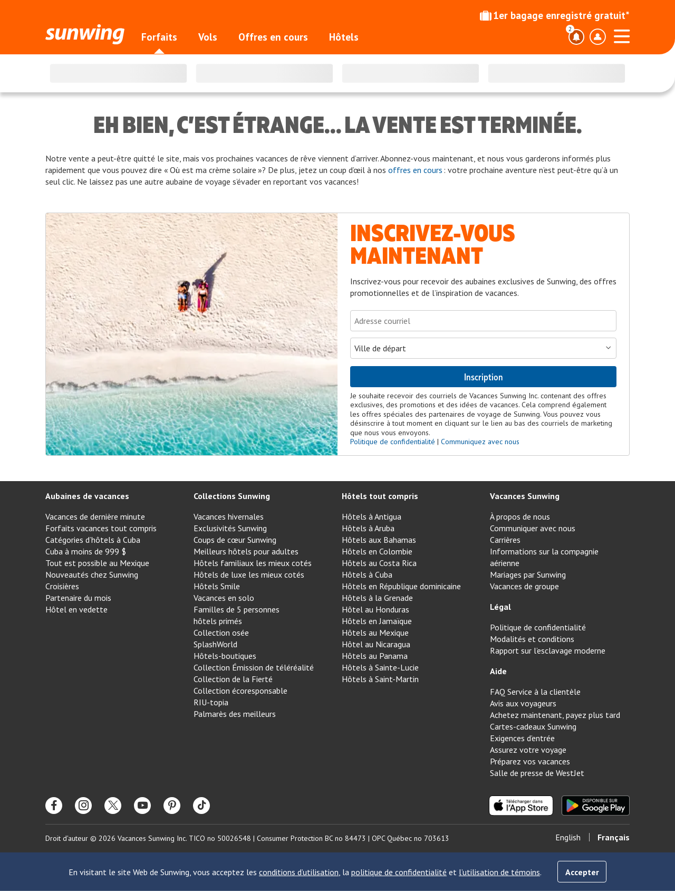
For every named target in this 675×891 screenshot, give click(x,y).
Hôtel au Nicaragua (376, 644)
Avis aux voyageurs (523, 703)
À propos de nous (520, 516)
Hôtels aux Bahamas (379, 539)
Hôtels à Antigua (371, 516)
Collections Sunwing (232, 496)
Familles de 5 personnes (236, 609)
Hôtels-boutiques (225, 655)
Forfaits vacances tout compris (101, 528)
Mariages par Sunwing (528, 574)
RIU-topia (211, 702)
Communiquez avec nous (480, 441)
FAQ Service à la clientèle (535, 691)
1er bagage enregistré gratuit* (555, 15)
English (568, 837)
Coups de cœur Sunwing (235, 539)
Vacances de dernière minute (95, 516)
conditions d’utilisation (299, 872)
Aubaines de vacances (87, 496)
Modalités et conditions (532, 639)
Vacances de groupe (524, 586)
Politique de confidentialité (392, 441)
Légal (500, 606)
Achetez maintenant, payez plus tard (555, 715)
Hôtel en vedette (76, 609)
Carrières (505, 539)
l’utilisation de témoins (499, 872)
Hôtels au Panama (375, 655)
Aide (498, 671)
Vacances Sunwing (525, 496)
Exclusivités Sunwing (230, 528)
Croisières (62, 586)
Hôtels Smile (217, 586)
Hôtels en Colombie (377, 551)
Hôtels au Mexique (375, 632)
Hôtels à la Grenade (377, 597)
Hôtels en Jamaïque (377, 621)
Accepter (582, 872)
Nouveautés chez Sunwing (91, 574)
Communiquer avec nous (532, 528)
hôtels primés (218, 621)
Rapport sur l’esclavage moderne (547, 650)
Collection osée (221, 632)
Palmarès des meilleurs (235, 713)
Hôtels (344, 37)
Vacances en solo (224, 597)
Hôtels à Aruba (368, 528)
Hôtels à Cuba (367, 574)
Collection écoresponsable (240, 690)
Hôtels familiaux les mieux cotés (253, 563)
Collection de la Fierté (233, 679)
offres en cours (415, 170)
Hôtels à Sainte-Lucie (380, 667)
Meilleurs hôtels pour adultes (246, 551)
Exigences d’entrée (522, 738)
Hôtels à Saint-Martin (380, 679)
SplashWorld (215, 644)
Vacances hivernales (229, 516)
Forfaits (159, 37)
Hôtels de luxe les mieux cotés (249, 574)
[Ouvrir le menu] (622, 35)
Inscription (483, 376)
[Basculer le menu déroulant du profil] (597, 37)
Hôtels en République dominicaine (401, 586)
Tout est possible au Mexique (97, 563)
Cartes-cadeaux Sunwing (533, 726)
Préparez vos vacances (530, 761)
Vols (207, 37)
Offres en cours (273, 37)
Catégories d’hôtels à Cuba (92, 539)
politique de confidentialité (399, 872)
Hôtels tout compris (380, 496)
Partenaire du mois (78, 597)
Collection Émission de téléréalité (254, 667)
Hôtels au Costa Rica (379, 563)
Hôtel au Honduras (375, 609)
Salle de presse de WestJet (537, 773)
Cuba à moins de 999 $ (85, 551)
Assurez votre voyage (528, 749)
